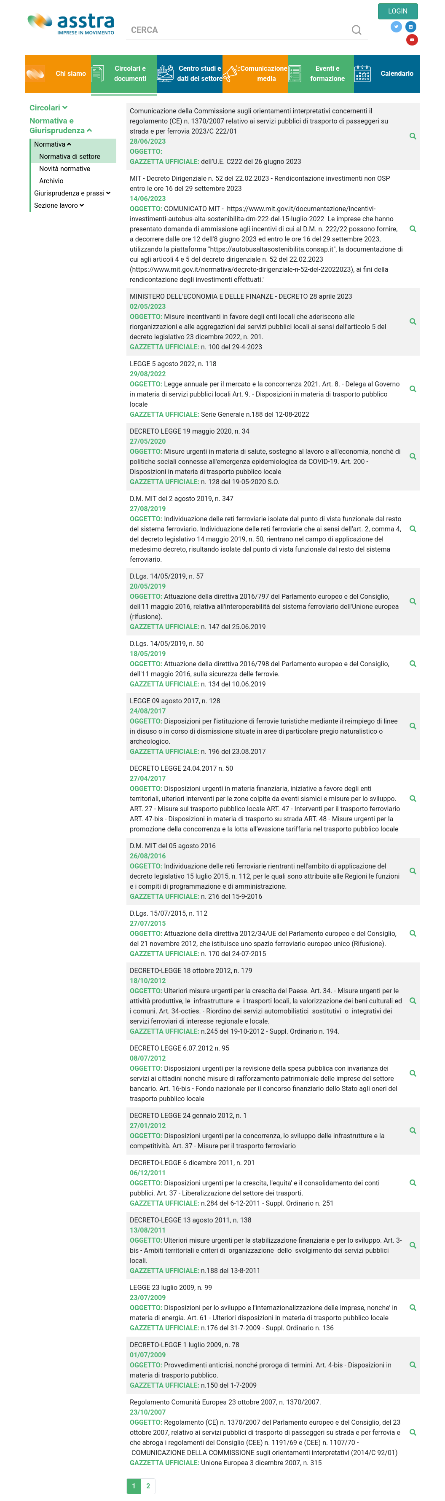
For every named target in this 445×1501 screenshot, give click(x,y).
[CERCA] (236, 30)
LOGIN (397, 11)
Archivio (51, 181)
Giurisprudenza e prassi (72, 193)
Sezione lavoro (59, 205)
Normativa (52, 144)
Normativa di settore (69, 157)
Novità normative (64, 169)
